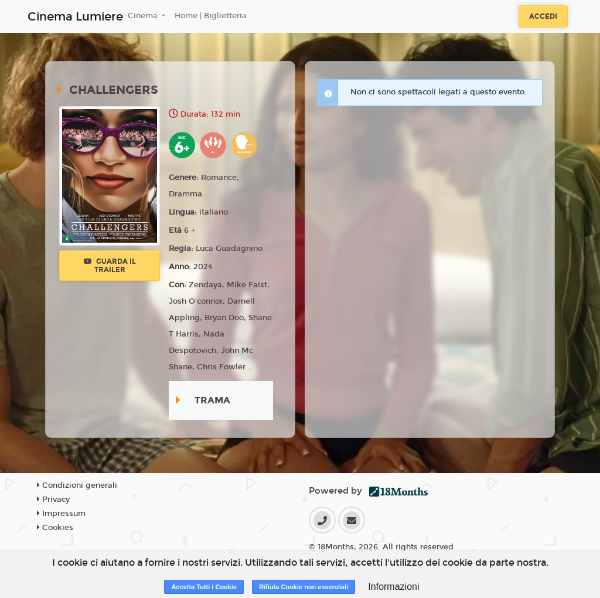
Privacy (53, 499)
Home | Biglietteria (211, 16)
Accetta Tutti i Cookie (204, 586)
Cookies (55, 527)
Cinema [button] (144, 16)
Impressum (61, 513)
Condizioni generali (77, 485)
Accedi (543, 16)
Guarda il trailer (110, 265)
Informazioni (393, 587)
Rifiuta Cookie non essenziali (303, 586)
